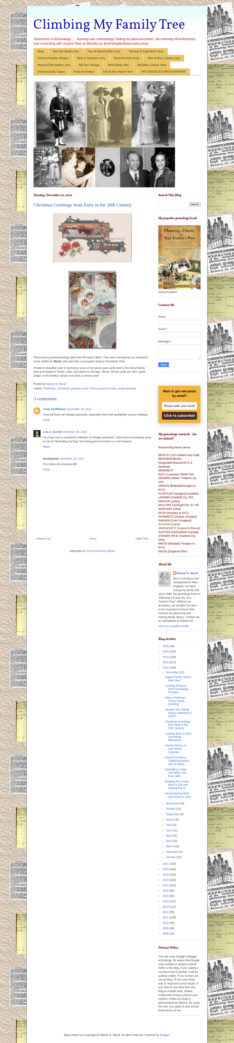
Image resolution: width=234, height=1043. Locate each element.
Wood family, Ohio (118, 64)
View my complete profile (173, 626)
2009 (166, 928)
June (169, 830)
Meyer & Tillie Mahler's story (54, 64)
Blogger (164, 1035)
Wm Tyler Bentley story (66, 51)
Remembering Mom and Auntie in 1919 (178, 795)
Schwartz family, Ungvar (51, 71)
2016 (166, 890)
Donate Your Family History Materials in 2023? (178, 713)
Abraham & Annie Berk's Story (146, 51)
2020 (166, 869)
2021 (166, 863)
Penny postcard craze (103, 388)
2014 (166, 901)
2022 (166, 667)
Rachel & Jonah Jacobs (126, 58)
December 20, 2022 (79, 409)
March (170, 846)
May (169, 835)
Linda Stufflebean (54, 409)
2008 (166, 933)
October (171, 808)
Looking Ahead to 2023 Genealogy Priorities (176, 689)
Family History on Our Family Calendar (175, 749)
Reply (46, 419)
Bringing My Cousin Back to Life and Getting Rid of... (177, 785)
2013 (166, 906)
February (172, 851)
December (172, 672)
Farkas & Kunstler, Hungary (53, 58)
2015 (166, 896)
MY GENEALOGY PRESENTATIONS (164, 71)
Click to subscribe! (179, 416)
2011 (166, 917)
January (171, 857)
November (172, 803)
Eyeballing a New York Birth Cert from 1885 (175, 773)
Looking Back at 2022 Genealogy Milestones (178, 737)
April (169, 840)
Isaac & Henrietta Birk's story (104, 51)
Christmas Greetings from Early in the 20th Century (177, 725)
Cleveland (63, 388)
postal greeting (127, 388)
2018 (166, 879)
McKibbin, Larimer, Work (151, 64)
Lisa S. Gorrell (52, 431)
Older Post (141, 538)
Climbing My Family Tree (109, 25)
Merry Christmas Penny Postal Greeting (175, 701)
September (173, 814)
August (170, 819)
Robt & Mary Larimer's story (164, 58)
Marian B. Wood (187, 573)
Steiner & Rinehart (84, 71)
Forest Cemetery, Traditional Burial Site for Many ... (177, 761)
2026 (166, 646)
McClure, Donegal (89, 64)
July (168, 824)
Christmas (49, 388)
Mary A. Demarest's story (91, 58)
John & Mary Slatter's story (118, 71)
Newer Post (43, 538)
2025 (166, 651)
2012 (166, 912)
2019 (166, 874)
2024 (166, 657)
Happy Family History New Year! (178, 678)
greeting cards (79, 388)
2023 (166, 662)
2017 (166, 885)
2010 (166, 922)
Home (41, 51)
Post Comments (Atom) (101, 551)
